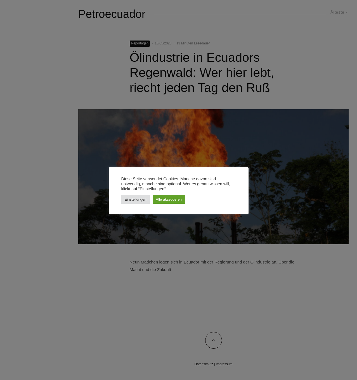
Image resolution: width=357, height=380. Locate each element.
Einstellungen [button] (135, 199)
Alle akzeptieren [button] (169, 199)
